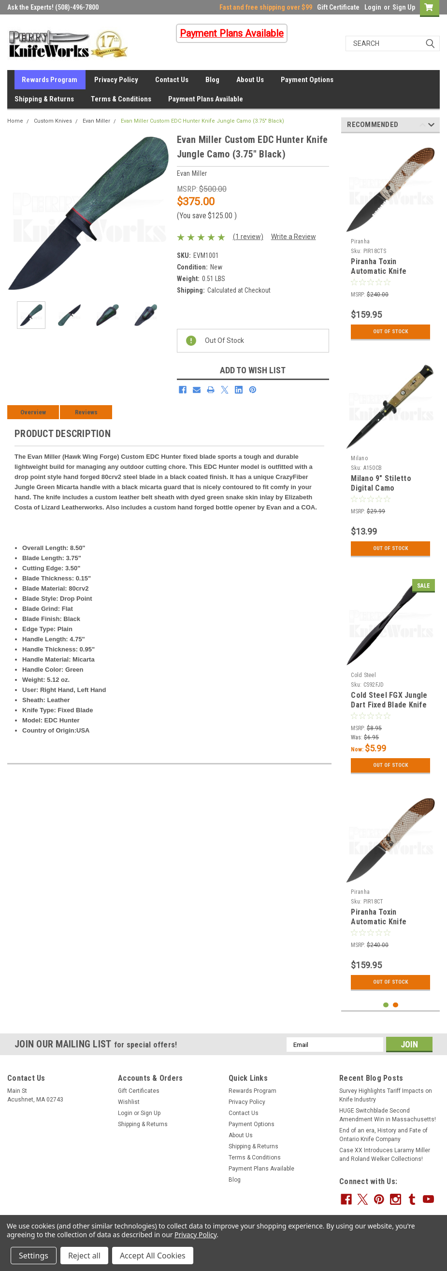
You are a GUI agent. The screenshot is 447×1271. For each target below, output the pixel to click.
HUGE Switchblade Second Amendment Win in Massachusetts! (387, 1115)
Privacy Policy (116, 79)
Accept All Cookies (153, 1255)
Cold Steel (363, 675)
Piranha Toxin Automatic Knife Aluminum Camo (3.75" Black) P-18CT (389, 926)
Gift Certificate (338, 7)
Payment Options (307, 79)
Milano (359, 458)
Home (15, 121)
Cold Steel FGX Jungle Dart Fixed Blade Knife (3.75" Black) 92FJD (389, 705)
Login (372, 7)
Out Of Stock (390, 331)
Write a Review (293, 236)
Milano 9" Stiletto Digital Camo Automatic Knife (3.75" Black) (390, 492)
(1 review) (248, 236)
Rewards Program (49, 79)
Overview (33, 412)
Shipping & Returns (44, 99)
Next (431, 126)
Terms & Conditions (121, 99)
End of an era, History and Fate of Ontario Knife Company (383, 1135)
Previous (422, 126)
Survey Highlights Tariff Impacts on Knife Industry (385, 1095)
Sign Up (403, 7)
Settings (33, 1255)
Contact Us (171, 79)
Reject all (84, 1255)
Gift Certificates (138, 1090)
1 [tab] (386, 1005)
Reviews (86, 412)
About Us (250, 79)
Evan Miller (96, 121)
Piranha (360, 241)
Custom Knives (53, 121)
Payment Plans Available (205, 99)
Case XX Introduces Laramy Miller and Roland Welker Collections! (384, 1154)
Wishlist (129, 1102)
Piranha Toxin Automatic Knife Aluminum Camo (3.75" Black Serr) (389, 276)
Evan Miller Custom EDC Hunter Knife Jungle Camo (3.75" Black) (202, 121)
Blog (212, 79)
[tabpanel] (390, 243)
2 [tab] (395, 1005)
